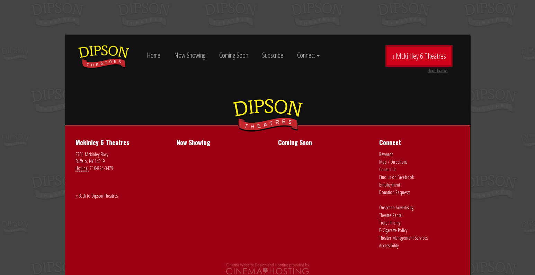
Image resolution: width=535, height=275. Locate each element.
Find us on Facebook (396, 177)
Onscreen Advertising (396, 207)
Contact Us (387, 169)
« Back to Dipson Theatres (96, 195)
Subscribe (272, 55)
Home (153, 55)
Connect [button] (308, 55)
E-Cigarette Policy (393, 230)
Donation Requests (394, 192)
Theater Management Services (403, 238)
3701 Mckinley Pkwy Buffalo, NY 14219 (91, 157)
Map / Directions (393, 162)
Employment (389, 184)
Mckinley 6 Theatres (419, 58)
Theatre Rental (390, 215)
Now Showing (189, 55)
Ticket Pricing (389, 222)
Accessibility (389, 245)
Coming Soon (233, 55)
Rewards (386, 154)
